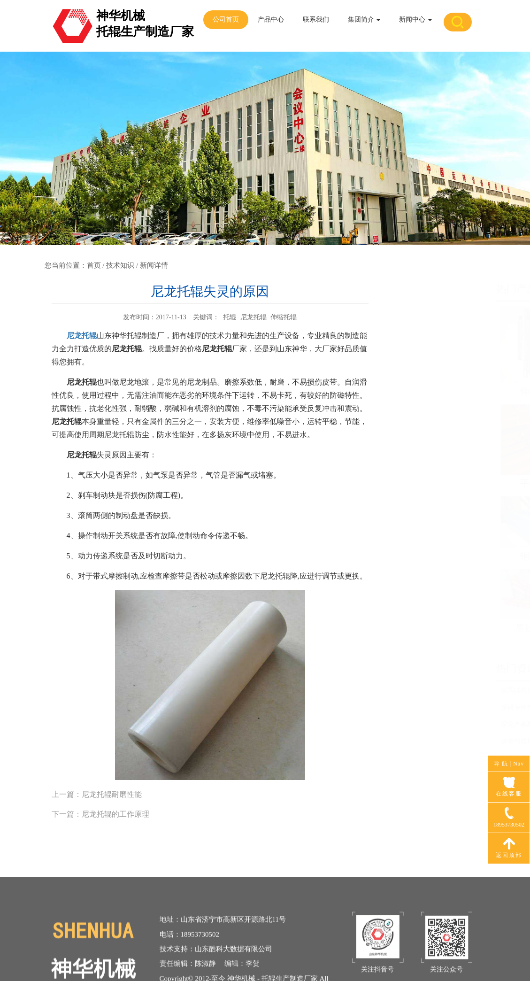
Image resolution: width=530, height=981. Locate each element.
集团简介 (364, 19)
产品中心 (271, 19)
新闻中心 (415, 19)
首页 (94, 265)
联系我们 (316, 19)
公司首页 (226, 19)
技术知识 (120, 265)
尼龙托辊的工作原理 (115, 814)
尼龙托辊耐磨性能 (112, 794)
